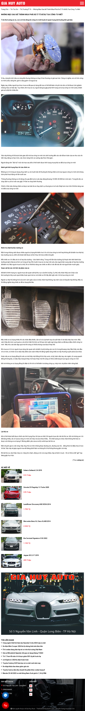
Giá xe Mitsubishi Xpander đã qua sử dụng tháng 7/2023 (23, 653)
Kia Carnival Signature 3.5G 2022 (35, 538)
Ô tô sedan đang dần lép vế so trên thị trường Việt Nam (22, 649)
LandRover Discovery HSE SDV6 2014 (37, 504)
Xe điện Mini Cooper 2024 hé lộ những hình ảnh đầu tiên (23, 646)
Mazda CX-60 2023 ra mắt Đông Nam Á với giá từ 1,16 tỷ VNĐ (24, 673)
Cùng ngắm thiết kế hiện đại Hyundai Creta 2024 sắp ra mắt (24, 643)
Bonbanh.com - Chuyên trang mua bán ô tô (59, 709)
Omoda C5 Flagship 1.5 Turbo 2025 (36, 487)
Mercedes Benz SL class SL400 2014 (36, 521)
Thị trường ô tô (25, 9)
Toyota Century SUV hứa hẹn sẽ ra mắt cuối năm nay (22, 663)
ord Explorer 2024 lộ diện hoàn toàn (16, 660)
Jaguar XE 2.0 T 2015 (31, 555)
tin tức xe (14, 9)
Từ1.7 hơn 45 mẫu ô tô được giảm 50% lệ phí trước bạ (22, 656)
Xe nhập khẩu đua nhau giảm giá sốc (16, 666)
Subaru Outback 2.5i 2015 (32, 470)
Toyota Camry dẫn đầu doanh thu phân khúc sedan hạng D (24, 670)
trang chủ (4, 9)
